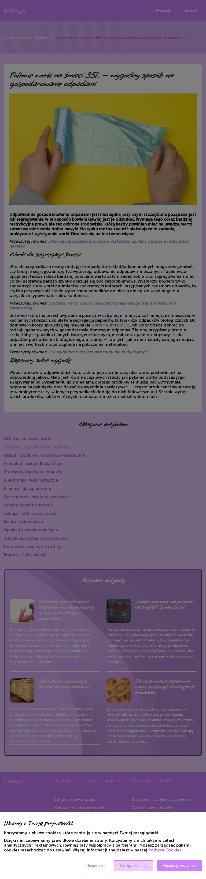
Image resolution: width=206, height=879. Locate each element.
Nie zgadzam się (134, 865)
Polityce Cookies (164, 850)
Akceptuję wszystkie (179, 865)
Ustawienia (95, 865)
